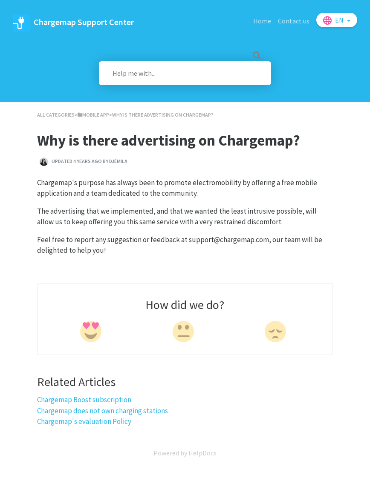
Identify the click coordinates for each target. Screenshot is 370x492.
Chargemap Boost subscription (84, 399)
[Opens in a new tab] (185, 453)
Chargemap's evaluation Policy (84, 421)
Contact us (293, 21)
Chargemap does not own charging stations (102, 410)
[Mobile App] (93, 115)
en (340, 20)
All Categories (56, 115)
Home (262, 21)
